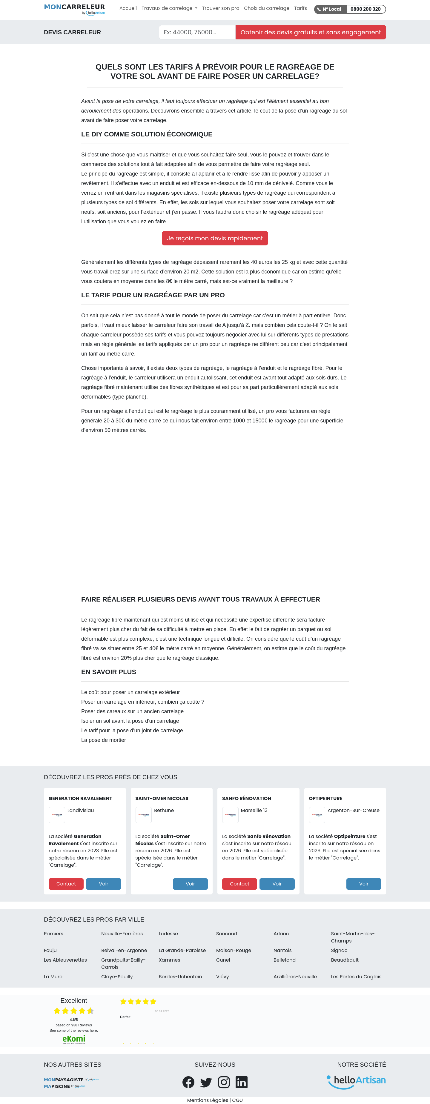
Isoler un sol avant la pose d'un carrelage (130, 721)
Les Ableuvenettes (65, 960)
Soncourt (227, 933)
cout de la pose (278, 111)
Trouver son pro (220, 8)
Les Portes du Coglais (356, 976)
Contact (66, 883)
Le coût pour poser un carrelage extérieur (130, 692)
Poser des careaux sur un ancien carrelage (132, 711)
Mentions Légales (207, 1100)
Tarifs (300, 8)
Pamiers (53, 933)
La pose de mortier (103, 740)
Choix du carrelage (266, 8)
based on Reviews (74, 1022)
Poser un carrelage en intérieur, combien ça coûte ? (142, 702)
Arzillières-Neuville (295, 976)
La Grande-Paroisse (182, 950)
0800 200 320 (366, 9)
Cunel (223, 960)
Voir (103, 883)
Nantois (283, 950)
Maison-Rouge (233, 950)
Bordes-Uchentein (180, 976)
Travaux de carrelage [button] (168, 8)
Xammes (169, 960)
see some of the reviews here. (74, 1030)
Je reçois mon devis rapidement (215, 238)
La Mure (53, 976)
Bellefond (285, 960)
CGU (237, 1100)
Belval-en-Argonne (124, 950)
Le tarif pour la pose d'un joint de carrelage (132, 731)
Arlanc (281, 933)
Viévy (222, 976)
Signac (339, 950)
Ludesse (168, 933)
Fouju (50, 950)
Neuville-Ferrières (122, 933)
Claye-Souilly (117, 976)
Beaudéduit (345, 960)
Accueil (128, 8)
